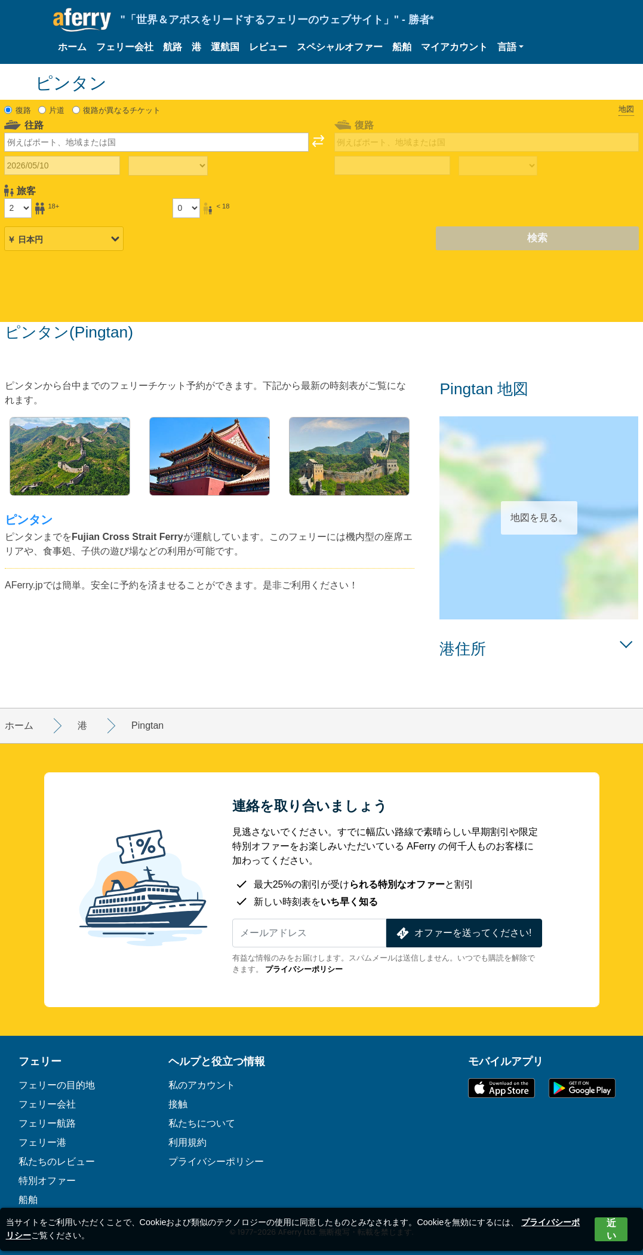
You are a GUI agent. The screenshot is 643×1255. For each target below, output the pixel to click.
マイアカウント (454, 47)
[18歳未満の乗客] (186, 207)
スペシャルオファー (340, 47)
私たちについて (201, 1123)
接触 (177, 1104)
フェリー (40, 1061)
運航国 (225, 47)
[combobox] (156, 142)
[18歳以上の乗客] (18, 207)
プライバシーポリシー (304, 969)
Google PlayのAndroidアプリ (582, 1088)
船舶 (401, 47)
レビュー (268, 47)
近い (611, 1229)
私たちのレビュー (57, 1161)
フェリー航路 (47, 1123)
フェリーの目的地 (57, 1085)
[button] (510, 47)
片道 (56, 110)
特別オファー (47, 1181)
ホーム (72, 47)
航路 (172, 47)
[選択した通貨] (64, 238)
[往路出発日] (62, 165)
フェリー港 (42, 1142)
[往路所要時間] (168, 166)
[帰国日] (392, 165)
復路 (23, 110)
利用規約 (187, 1142)
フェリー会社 (124, 47)
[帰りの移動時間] (498, 166)
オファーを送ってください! (462, 933)
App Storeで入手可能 (501, 1088)
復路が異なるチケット (122, 110)
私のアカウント (201, 1085)
